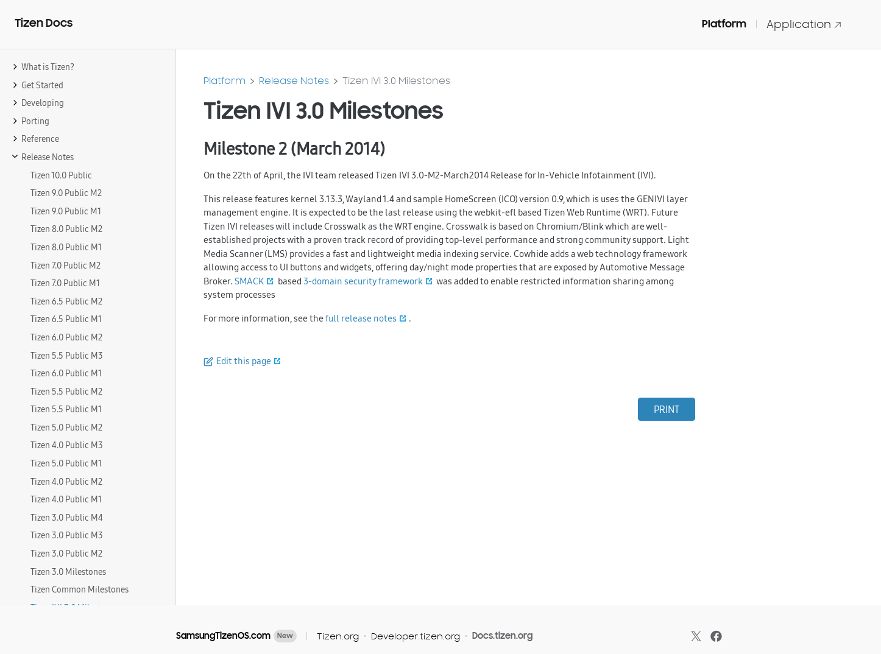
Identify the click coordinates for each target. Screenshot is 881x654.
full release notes (361, 318)
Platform (724, 23)
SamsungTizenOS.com (223, 635)
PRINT (666, 409)
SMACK (249, 281)
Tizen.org (338, 636)
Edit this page (243, 360)
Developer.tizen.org (415, 636)
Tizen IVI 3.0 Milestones (396, 80)
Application (804, 24)
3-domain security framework (363, 281)
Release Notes (294, 80)
